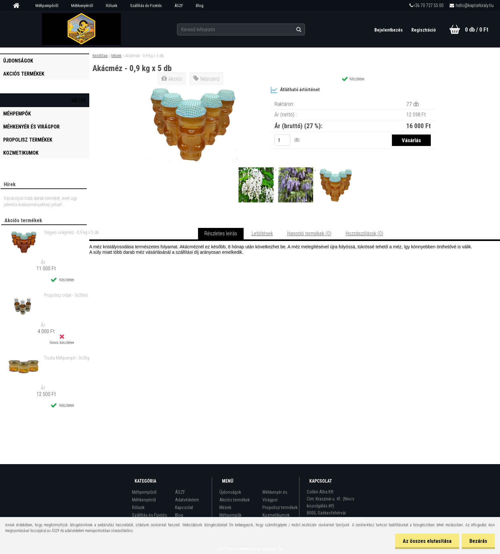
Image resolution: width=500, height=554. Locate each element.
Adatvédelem (187, 499)
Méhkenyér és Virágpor (31, 127)
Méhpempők (17, 114)
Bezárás (478, 541)
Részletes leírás (220, 233)
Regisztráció (423, 30)
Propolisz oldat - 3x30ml (66, 295)
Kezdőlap (100, 55)
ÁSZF (178, 5)
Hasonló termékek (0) (309, 233)
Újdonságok (18, 61)
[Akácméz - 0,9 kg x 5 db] (191, 87)
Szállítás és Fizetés (146, 5)
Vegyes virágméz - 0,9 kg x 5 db (71, 232)
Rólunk (111, 5)
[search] (305, 29)
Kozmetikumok (21, 153)
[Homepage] (18, 6)
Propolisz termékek (27, 140)
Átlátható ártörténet (295, 89)
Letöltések (262, 233)
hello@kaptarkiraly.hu (475, 5)
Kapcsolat (184, 507)
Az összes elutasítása (426, 541)
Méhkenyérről (82, 5)
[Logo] (81, 29)
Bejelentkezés (388, 30)
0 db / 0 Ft (476, 29)
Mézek (78, 101)
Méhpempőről (46, 5)
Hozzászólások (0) (364, 233)
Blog (199, 5)
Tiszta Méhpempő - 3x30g (66, 358)
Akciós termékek (23, 74)
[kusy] (282, 140)
